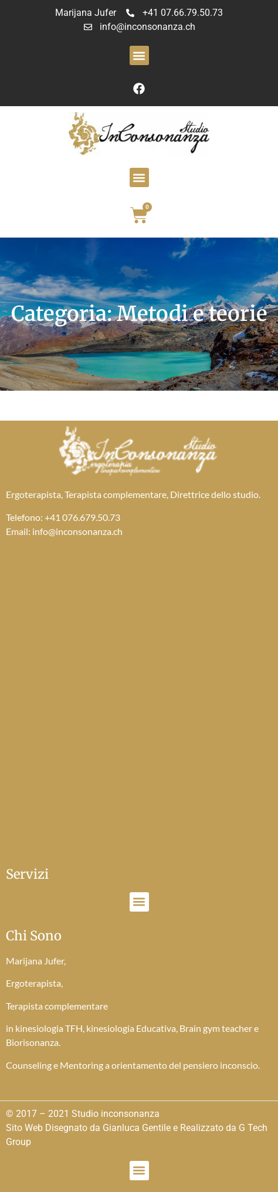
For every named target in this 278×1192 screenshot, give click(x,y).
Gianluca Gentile (137, 1127)
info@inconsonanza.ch (77, 531)
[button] (139, 55)
